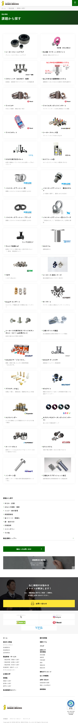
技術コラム (43, 642)
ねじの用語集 (44, 676)
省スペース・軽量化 (12, 518)
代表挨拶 (42, 660)
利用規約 (5, 719)
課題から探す (7, 681)
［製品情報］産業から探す (11, 662)
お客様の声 (7, 674)
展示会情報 (43, 638)
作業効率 (8, 525)
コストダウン (10, 529)
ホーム (4, 8)
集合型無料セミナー (9, 690)
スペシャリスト (8, 645)
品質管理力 (6, 653)
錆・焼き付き (10, 521)
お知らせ (43, 650)
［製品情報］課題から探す (11, 659)
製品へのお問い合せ (23, 549)
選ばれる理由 (7, 642)
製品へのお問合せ (45, 685)
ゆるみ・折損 (10, 503)
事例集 (5, 678)
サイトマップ (26, 719)
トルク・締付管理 (11, 510)
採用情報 (43, 689)
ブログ (42, 646)
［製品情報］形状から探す (11, 665)
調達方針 (42, 668)
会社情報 (43, 652)
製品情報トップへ (9, 538)
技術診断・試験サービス (10, 667)
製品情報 (11, 8)
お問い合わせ (39, 603)
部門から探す (7, 686)
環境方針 (42, 665)
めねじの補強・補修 (12, 507)
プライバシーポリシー (15, 719)
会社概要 (42, 655)
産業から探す (7, 683)
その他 (7, 532)
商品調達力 (6, 650)
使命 (41, 662)
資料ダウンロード (46, 672)
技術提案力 (6, 647)
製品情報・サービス (9, 657)
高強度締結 (9, 514)
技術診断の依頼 (44, 683)
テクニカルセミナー (9, 670)
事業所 (42, 657)
